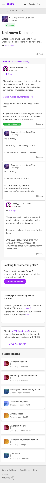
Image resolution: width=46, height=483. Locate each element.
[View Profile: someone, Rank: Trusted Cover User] (6, 391)
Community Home (9, 470)
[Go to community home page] (11, 4)
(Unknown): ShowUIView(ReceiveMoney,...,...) (26, 453)
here (27, 308)
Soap (10, 74)
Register (32, 4)
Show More (8, 46)
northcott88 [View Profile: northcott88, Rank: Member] (25, 405)
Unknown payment (19, 401)
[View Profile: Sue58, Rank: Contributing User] (6, 415)
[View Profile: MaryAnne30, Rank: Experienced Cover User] (6, 427)
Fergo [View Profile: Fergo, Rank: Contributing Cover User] (23, 445)
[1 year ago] (14, 405)
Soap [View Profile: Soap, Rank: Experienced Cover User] (11, 18)
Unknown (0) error (18, 426)
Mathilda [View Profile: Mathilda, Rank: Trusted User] (24, 367)
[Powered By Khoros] (23, 477)
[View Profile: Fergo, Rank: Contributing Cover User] (6, 441)
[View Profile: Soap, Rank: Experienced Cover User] (5, 19)
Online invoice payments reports (18, 97)
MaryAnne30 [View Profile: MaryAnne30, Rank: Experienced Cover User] (26, 431)
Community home (15, 281)
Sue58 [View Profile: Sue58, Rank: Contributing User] (25, 417)
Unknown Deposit (18, 361)
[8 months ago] (15, 392)
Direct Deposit (16, 414)
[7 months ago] (15, 417)
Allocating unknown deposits (23, 375)
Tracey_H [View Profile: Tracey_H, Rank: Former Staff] (13, 67)
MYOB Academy (19, 331)
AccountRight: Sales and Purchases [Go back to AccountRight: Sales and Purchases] (15, 11)
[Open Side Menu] (3, 4)
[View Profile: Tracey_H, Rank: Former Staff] (5, 68)
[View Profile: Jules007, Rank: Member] (6, 455)
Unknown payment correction (24, 439)
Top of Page (25, 470)
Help (35, 470)
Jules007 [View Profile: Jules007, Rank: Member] (25, 458)
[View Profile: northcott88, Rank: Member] (6, 403)
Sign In (40, 4)
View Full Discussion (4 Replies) (15, 62)
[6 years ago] (15, 430)
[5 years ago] (15, 366)
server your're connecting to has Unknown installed (25, 389)
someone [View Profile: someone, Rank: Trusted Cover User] (26, 393)
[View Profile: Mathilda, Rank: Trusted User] (6, 363)
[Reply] (40, 54)
